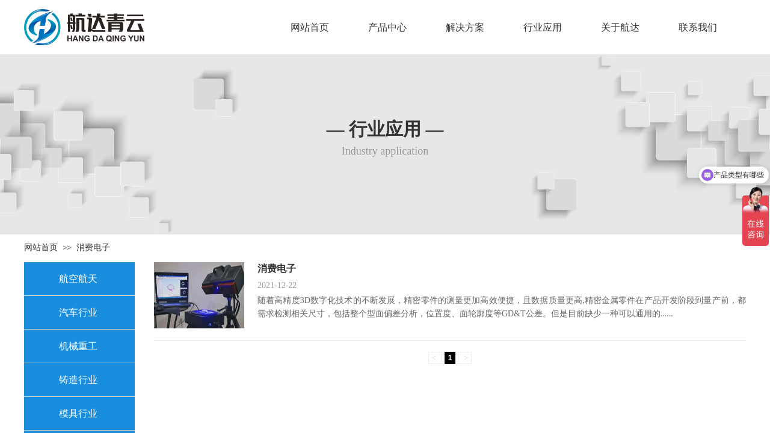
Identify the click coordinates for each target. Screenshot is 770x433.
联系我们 (698, 27)
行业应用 (542, 27)
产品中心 (387, 27)
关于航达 (620, 27)
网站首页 (310, 27)
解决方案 (465, 27)
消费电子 (93, 247)
